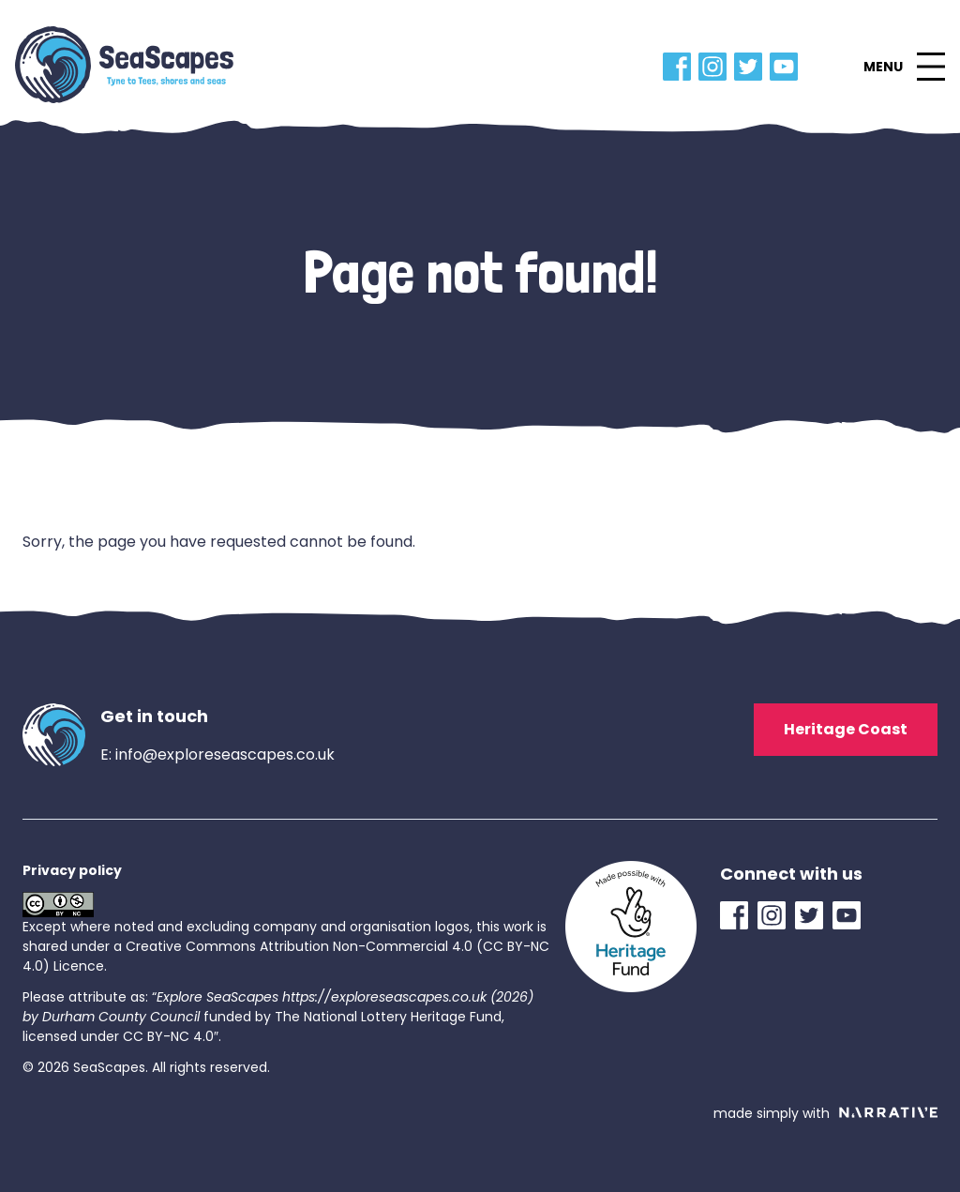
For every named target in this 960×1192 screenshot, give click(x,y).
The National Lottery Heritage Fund (388, 1016)
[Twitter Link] (752, 67)
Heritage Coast (846, 729)
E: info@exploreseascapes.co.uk (217, 754)
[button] (903, 67)
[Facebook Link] (680, 67)
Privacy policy (72, 870)
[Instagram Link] (716, 67)
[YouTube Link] (787, 67)
